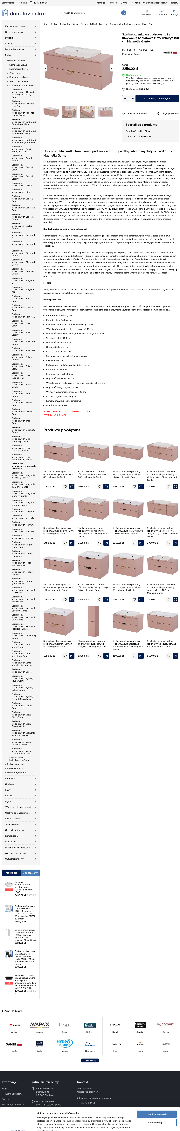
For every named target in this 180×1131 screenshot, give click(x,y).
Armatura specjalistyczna (17, 847)
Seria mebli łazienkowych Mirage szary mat (22, 572)
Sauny (8, 789)
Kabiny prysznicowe (15, 26)
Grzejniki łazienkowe (15, 830)
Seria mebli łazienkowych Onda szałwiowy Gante (21, 654)
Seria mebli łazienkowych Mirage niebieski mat (22, 563)
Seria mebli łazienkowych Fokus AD (24, 315)
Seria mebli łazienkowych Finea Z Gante (22, 308)
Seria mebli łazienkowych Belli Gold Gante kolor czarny (24, 131)
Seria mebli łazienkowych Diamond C (23, 244)
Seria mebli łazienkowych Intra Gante (21, 421)
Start (45, 24)
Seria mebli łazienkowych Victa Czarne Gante (21, 724)
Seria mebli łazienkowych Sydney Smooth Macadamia (22, 697)
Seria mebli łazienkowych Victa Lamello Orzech (21, 742)
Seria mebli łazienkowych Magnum (23, 510)
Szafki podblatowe (18, 81)
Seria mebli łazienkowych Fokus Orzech (22, 357)
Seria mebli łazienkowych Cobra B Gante (23, 199)
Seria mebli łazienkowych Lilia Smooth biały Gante (22, 457)
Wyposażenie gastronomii (18, 807)
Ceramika (10, 778)
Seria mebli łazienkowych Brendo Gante (22, 158)
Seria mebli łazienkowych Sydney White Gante (22, 688)
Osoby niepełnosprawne (17, 812)
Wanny (8, 43)
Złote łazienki (12, 824)
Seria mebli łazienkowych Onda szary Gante (21, 645)
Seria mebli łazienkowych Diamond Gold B (23, 253)
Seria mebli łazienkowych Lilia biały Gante (23, 430)
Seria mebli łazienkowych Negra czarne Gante (22, 545)
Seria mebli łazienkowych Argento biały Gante (23, 104)
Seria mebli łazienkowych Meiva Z (22, 537)
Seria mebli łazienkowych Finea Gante (21, 299)
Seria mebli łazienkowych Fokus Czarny (22, 332)
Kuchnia (9, 795)
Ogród (8, 801)
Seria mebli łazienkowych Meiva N (23, 530)
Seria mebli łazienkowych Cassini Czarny (22, 176)
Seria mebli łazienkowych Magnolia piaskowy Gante (23, 475)
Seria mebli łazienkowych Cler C (22, 191)
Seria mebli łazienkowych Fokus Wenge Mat (22, 375)
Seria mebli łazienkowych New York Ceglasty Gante (23, 608)
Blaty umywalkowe (19, 77)
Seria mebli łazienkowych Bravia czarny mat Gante (22, 149)
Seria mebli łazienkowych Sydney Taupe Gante (22, 678)
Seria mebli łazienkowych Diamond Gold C (23, 262)
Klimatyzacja (11, 835)
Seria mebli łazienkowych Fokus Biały (22, 323)
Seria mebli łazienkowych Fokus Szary (22, 366)
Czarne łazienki (12, 818)
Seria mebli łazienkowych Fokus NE (23, 349)
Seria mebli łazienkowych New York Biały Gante (23, 599)
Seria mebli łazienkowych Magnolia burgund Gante (23, 502)
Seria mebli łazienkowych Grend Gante (22, 403)
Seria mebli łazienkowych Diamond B (23, 235)
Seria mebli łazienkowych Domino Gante (23, 271)
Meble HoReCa (15, 768)
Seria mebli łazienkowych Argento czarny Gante (23, 113)
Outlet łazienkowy (14, 858)
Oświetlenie (15, 73)
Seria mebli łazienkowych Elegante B (23, 280)
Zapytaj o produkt (170, 113)
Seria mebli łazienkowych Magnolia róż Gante (24, 466)
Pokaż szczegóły (45, 1125)
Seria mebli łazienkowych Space (22, 670)
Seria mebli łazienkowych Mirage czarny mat (22, 554)
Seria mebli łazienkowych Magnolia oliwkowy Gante (23, 484)
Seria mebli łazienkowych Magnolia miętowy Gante (23, 494)
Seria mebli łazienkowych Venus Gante (22, 706)
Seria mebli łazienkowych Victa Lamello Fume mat (21, 751)
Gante (137, 54)
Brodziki (9, 37)
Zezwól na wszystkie (156, 1091)
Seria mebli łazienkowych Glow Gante (21, 394)
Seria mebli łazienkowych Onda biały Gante (24, 636)
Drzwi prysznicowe (14, 32)
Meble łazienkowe (16, 60)
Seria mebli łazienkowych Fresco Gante (22, 384)
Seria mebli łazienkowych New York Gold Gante (23, 617)
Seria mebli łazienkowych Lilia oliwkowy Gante (21, 439)
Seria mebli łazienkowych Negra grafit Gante (22, 581)
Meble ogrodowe (15, 764)
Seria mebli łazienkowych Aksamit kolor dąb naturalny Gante (23, 93)
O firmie (125, 2)
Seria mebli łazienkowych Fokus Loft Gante (24, 342)
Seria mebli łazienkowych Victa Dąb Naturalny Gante (23, 733)
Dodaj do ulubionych (137, 113)
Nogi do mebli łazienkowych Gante (19, 759)
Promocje (100, 2)
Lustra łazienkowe (18, 69)
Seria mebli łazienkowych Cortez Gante (22, 226)
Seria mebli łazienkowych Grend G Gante (23, 412)
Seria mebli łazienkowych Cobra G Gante (23, 217)
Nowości (112, 2)
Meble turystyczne (16, 772)
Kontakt (136, 2)
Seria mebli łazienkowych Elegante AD (23, 290)
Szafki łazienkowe (18, 64)
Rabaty (174, 2)
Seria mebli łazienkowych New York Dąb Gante (23, 590)
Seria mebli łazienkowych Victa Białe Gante (21, 715)
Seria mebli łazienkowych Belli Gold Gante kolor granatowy (24, 140)
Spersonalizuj (156, 1099)
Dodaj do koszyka (159, 98)
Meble (8, 55)
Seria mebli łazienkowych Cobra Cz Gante (23, 208)
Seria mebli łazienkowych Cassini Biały (22, 167)
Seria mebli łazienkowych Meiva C (23, 523)
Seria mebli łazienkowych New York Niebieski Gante (23, 626)
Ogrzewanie (11, 841)
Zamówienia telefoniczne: (25, 3)
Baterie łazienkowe (14, 49)
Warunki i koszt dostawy (155, 2)
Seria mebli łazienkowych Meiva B (23, 517)
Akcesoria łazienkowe (16, 853)
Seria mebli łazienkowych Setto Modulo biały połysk (22, 663)
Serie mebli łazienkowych (22, 85)
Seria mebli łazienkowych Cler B (22, 184)
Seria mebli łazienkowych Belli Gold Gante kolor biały (24, 122)
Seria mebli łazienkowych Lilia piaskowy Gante (21, 448)
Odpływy (9, 784)
